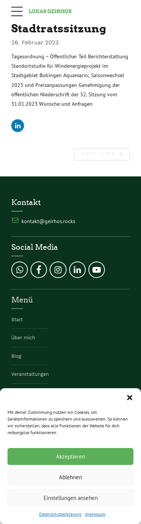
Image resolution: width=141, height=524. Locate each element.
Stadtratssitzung (58, 28)
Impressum (95, 514)
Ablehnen (70, 477)
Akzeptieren (70, 456)
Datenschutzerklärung (60, 514)
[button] (129, 397)
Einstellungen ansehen (71, 497)
